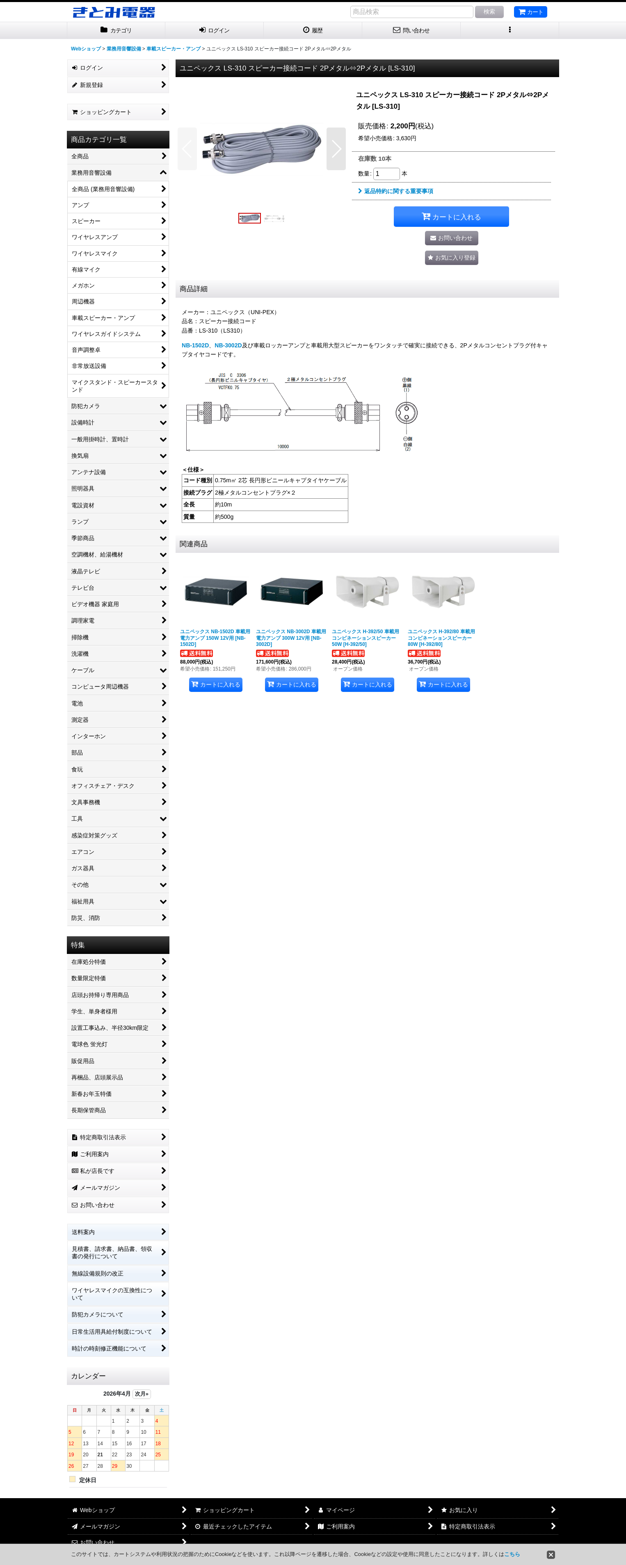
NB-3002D (228, 345)
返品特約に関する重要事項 (395, 191)
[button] (510, 30)
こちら (512, 1554)
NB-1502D (195, 345)
